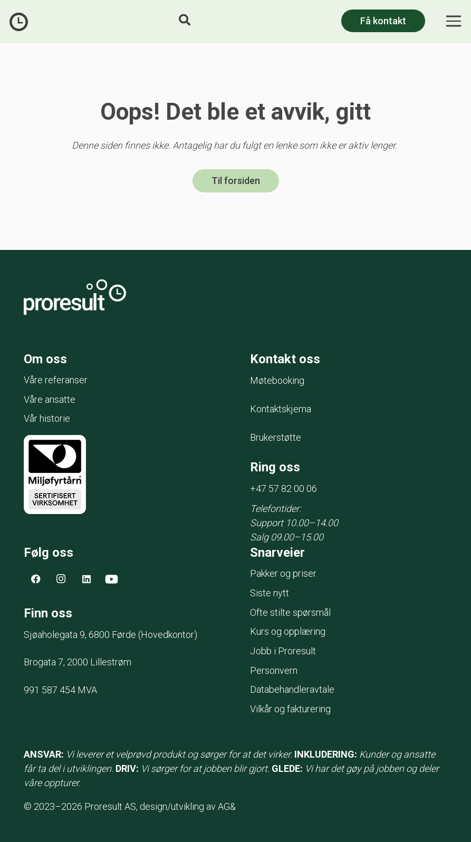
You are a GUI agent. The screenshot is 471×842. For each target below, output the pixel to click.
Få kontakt (383, 20)
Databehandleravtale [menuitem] (292, 689)
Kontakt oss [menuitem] (285, 359)
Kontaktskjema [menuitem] (280, 409)
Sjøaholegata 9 (81, 635)
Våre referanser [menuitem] (56, 380)
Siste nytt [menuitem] (269, 592)
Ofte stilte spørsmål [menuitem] (290, 612)
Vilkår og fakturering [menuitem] (290, 709)
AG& (227, 806)
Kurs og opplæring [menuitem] (287, 631)
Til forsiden (236, 181)
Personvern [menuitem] (273, 670)
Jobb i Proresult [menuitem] (283, 651)
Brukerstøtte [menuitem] (275, 437)
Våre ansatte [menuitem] (49, 399)
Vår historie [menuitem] (47, 418)
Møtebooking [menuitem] (277, 380)
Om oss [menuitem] (45, 359)
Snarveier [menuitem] (277, 552)
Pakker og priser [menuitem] (283, 573)
